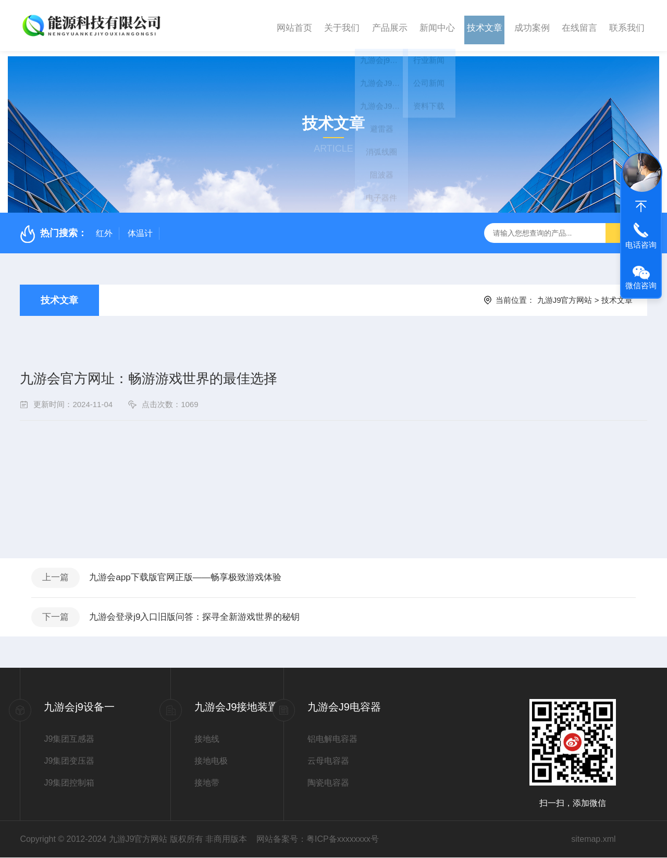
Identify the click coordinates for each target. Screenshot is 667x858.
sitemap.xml (593, 839)
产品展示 (389, 25)
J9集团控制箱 (69, 783)
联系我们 (627, 25)
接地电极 (211, 761)
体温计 (140, 228)
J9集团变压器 (69, 761)
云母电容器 (328, 761)
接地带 (206, 783)
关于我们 (342, 25)
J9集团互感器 (69, 739)
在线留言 (579, 25)
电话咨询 (641, 244)
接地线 (206, 739)
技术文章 (484, 25)
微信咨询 (641, 285)
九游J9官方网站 (564, 294)
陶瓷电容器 (328, 783)
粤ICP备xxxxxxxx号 (342, 839)
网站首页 (294, 25)
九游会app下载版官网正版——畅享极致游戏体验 (195, 574)
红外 (104, 228)
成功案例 (532, 25)
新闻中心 (437, 25)
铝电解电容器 (332, 739)
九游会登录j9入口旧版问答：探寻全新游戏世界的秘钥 (205, 616)
